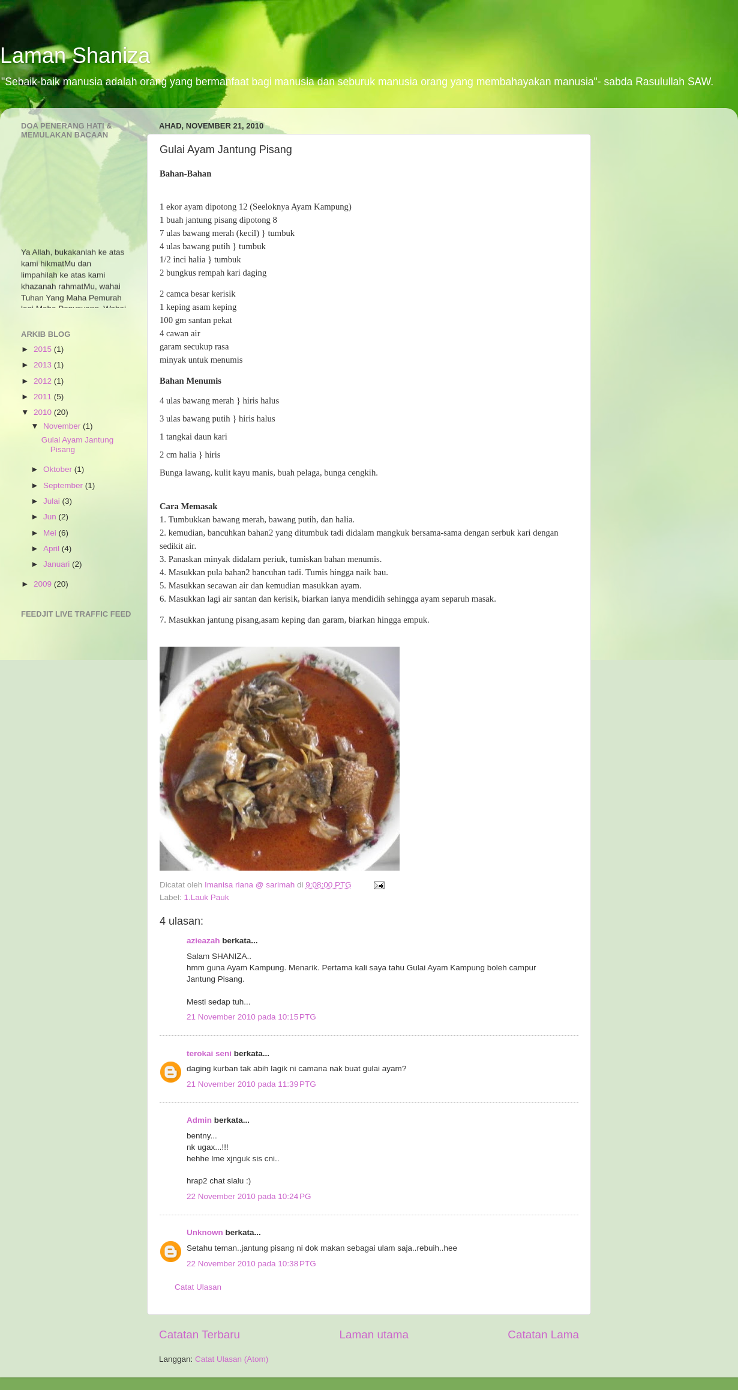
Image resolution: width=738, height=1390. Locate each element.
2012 (44, 380)
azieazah (203, 940)
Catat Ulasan (198, 1287)
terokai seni (209, 1053)
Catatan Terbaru (199, 1334)
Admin (199, 1120)
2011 (44, 396)
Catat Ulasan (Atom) (231, 1359)
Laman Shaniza (75, 55)
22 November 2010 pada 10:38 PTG (251, 1263)
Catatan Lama (543, 1334)
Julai (52, 501)
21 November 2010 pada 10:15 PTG (251, 1016)
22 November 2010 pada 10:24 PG (249, 1196)
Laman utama (374, 1334)
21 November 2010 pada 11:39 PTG (251, 1084)
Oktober (58, 469)
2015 (44, 349)
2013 (44, 364)
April (52, 548)
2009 (44, 583)
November (63, 426)
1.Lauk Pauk (206, 897)
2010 (44, 412)
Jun (51, 516)
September (64, 485)
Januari (57, 564)
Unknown (205, 1232)
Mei (51, 532)
